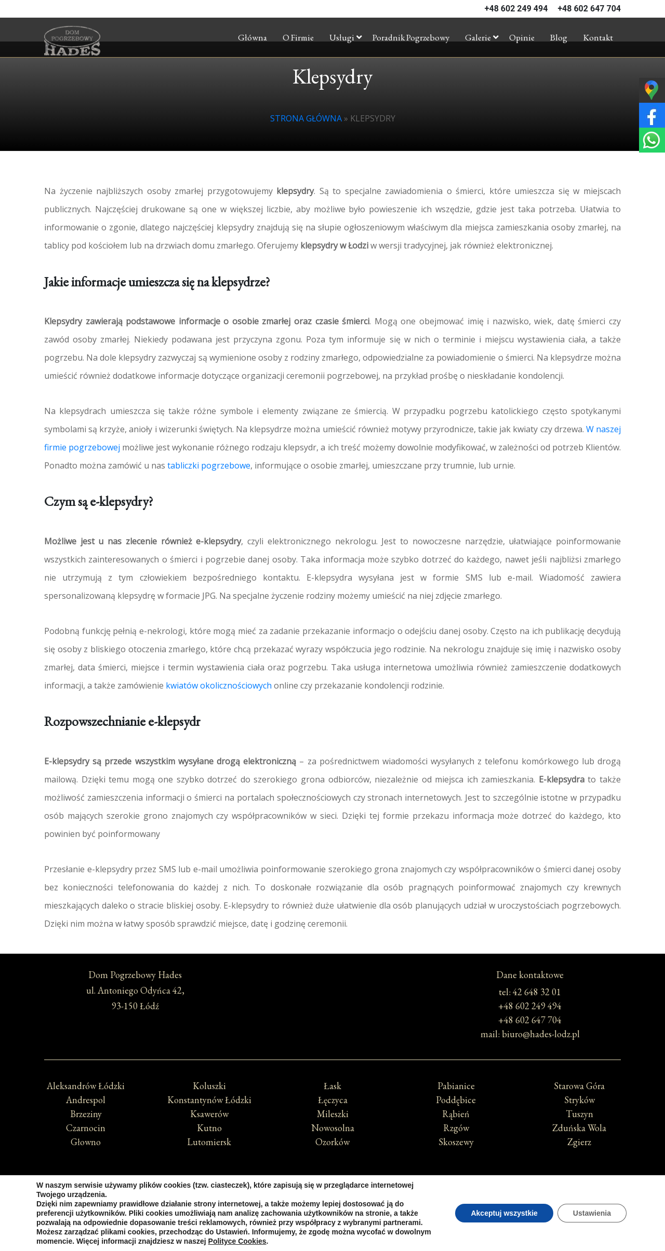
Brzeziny (86, 1114)
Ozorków (332, 1142)
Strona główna (306, 118)
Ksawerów (209, 1114)
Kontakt (598, 37)
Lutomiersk (209, 1142)
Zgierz (579, 1142)
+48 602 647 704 (589, 8)
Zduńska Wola (579, 1128)
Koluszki (209, 1086)
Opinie (522, 37)
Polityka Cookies (333, 1210)
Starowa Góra (579, 1086)
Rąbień (456, 1114)
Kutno (209, 1128)
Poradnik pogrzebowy (411, 37)
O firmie (298, 37)
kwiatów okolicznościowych (219, 685)
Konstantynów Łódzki (209, 1100)
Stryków (579, 1100)
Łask (332, 1086)
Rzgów (456, 1128)
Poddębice (456, 1100)
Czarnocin (85, 1128)
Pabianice (456, 1086)
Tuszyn (579, 1114)
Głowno (86, 1142)
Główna (252, 37)
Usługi (341, 37)
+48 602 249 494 (516, 8)
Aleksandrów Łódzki (86, 1086)
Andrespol (85, 1100)
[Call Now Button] (645, 1192)
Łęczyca (333, 1100)
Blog (558, 37)
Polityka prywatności (332, 1201)
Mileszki (333, 1114)
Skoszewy (456, 1142)
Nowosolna (332, 1128)
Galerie (478, 37)
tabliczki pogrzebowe (208, 465)
